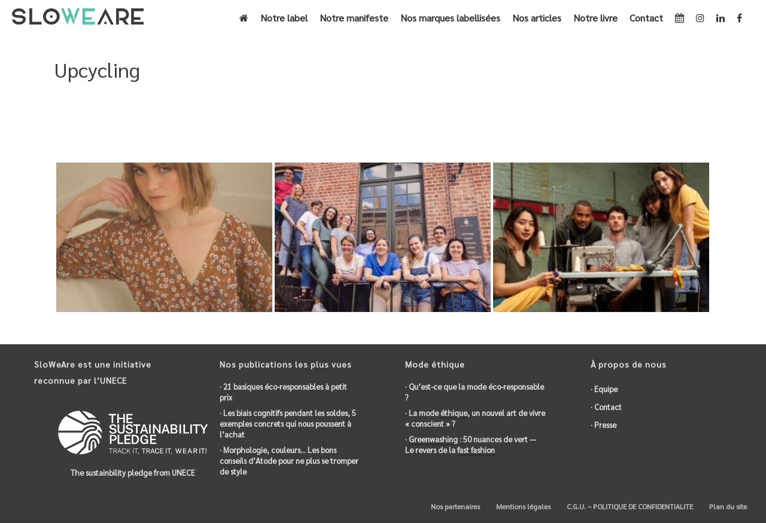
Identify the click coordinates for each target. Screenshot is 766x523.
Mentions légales (522, 506)
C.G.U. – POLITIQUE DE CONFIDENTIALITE (629, 506)
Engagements (460, 121)
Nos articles (536, 17)
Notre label (284, 17)
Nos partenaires (454, 506)
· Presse (603, 425)
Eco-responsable (522, 121)
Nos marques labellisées (450, 17)
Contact (646, 17)
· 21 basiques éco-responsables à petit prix (283, 391)
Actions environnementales (610, 121)
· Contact (606, 407)
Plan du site (727, 506)
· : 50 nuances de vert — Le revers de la (470, 444)
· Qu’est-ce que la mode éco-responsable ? (474, 391)
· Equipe (604, 389)
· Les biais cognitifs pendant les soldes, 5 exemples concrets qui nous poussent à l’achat (288, 423)
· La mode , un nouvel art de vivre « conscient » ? (475, 418)
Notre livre (595, 17)
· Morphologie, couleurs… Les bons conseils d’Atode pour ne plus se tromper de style (289, 460)
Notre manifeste (354, 17)
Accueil (415, 121)
